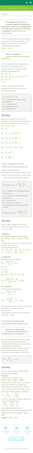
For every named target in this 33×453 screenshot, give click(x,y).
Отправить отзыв (16, 439)
